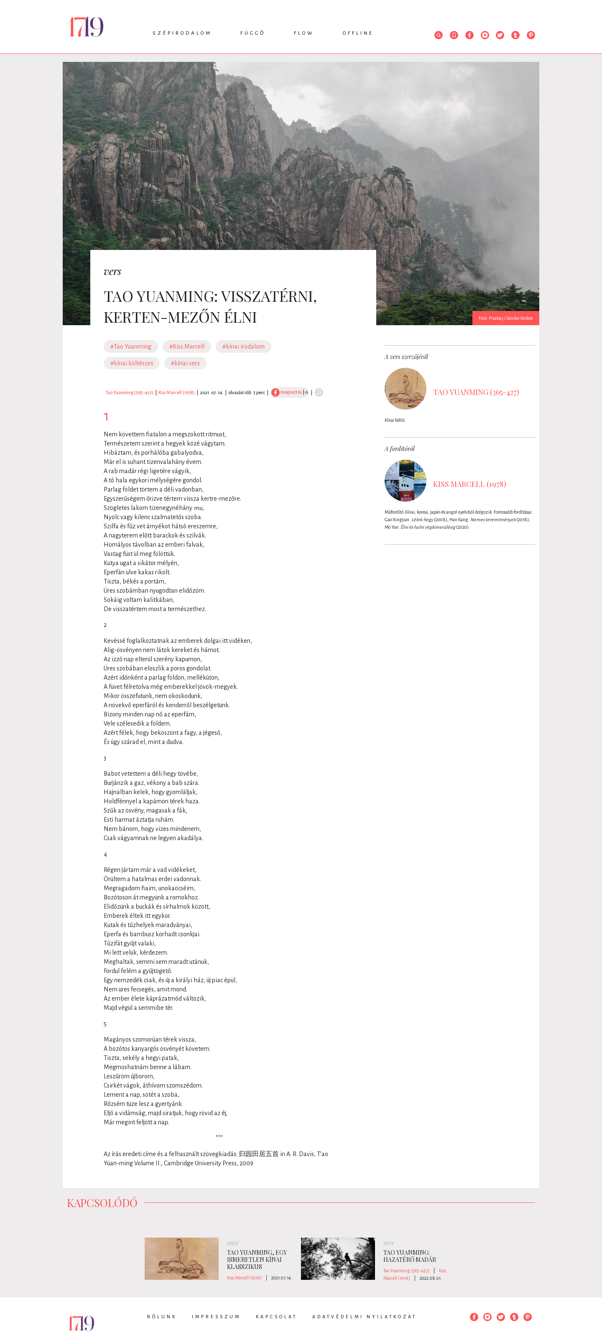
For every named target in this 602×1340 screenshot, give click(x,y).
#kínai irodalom (243, 346)
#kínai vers (185, 363)
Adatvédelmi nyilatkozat (364, 1316)
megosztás (286, 392)
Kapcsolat (276, 1316)
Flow (304, 33)
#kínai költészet (131, 363)
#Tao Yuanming (130, 346)
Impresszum (216, 1316)
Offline (358, 33)
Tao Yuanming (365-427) (129, 392)
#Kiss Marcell (186, 346)
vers (112, 271)
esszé (233, 1243)
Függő (252, 33)
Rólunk (162, 1316)
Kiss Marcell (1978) (176, 392)
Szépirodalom (182, 33)
